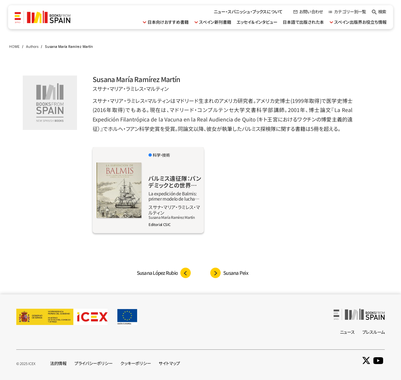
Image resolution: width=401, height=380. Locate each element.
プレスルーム (373, 332)
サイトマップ (169, 363)
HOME (14, 47)
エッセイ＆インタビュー (256, 22)
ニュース (347, 332)
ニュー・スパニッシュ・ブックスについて (247, 11)
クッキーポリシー (135, 363)
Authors (32, 47)
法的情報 (58, 363)
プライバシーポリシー (93, 363)
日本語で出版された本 (303, 22)
